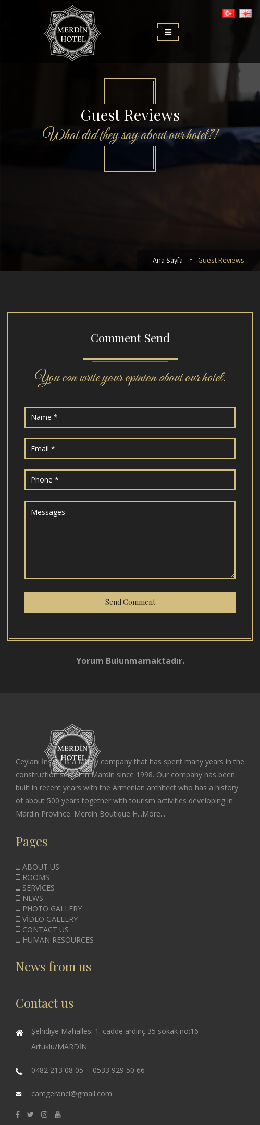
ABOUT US (37, 867)
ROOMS (32, 877)
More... (153, 814)
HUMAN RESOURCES (55, 940)
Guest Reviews (221, 260)
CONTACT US (42, 929)
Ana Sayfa (168, 260)
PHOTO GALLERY (49, 908)
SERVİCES (35, 888)
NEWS (29, 898)
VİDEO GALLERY (47, 919)
